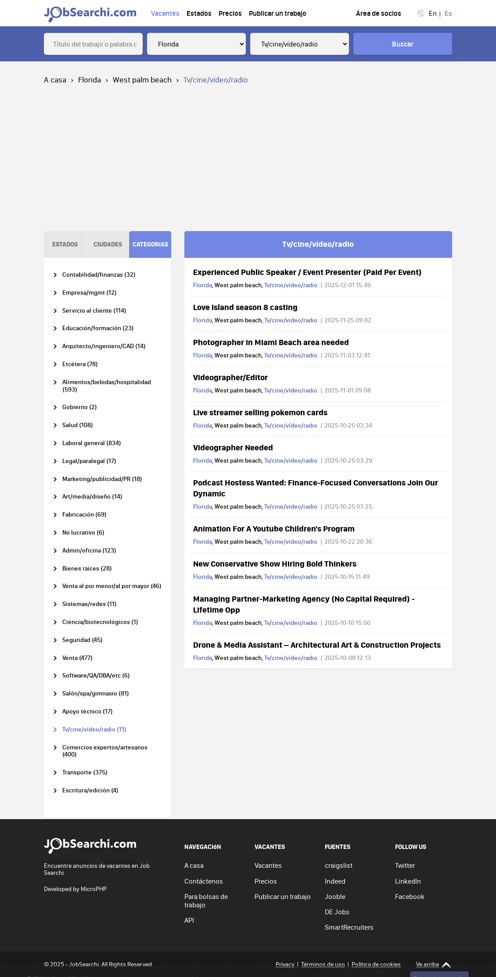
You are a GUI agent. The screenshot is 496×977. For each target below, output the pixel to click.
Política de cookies (376, 964)
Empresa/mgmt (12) (89, 292)
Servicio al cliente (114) (94, 310)
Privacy (285, 964)
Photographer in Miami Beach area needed (271, 342)
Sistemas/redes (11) (89, 604)
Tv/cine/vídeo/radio (290, 285)
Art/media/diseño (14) (92, 496)
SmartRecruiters (349, 927)
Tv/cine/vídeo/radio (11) (94, 729)
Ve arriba (433, 964)
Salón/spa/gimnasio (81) (95, 693)
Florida (89, 80)
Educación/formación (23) (98, 328)
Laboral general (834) (91, 443)
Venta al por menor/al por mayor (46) (112, 586)
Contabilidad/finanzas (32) (99, 274)
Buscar (402, 43)
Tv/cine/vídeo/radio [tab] (318, 244)
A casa (55, 80)
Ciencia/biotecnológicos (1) (100, 622)
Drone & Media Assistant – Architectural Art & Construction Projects (317, 644)
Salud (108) (77, 425)
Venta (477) (77, 658)
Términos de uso (323, 964)
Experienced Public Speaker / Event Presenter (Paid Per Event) (307, 272)
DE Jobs (337, 911)
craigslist (338, 865)
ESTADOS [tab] (65, 244)
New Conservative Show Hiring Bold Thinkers (274, 563)
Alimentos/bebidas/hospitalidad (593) (106, 385)
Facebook (409, 896)
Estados (199, 13)
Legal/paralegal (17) (89, 461)
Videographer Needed (233, 447)
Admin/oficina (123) (89, 550)
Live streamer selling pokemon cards (260, 412)
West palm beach (142, 80)
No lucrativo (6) (83, 532)
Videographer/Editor (230, 377)
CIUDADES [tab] (107, 244)
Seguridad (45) (82, 640)
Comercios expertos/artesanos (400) (104, 751)
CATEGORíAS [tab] (150, 244)
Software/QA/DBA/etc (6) (96, 675)
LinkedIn (408, 881)
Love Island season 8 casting (245, 307)
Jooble (335, 896)
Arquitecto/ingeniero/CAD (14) (104, 346)
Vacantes (165, 13)
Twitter (405, 865)
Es (448, 13)
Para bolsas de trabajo (206, 900)
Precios (230, 13)
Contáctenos (203, 881)
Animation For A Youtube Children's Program (274, 528)
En (433, 13)
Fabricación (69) (84, 514)
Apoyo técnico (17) (87, 711)
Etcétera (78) (80, 364)
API (189, 920)
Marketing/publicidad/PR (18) (102, 479)
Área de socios (378, 13)
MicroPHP (94, 889)
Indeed (335, 881)
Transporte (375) (85, 772)
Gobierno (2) (79, 407)
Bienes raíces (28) (87, 568)
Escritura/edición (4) (90, 790)
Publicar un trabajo (277, 13)
